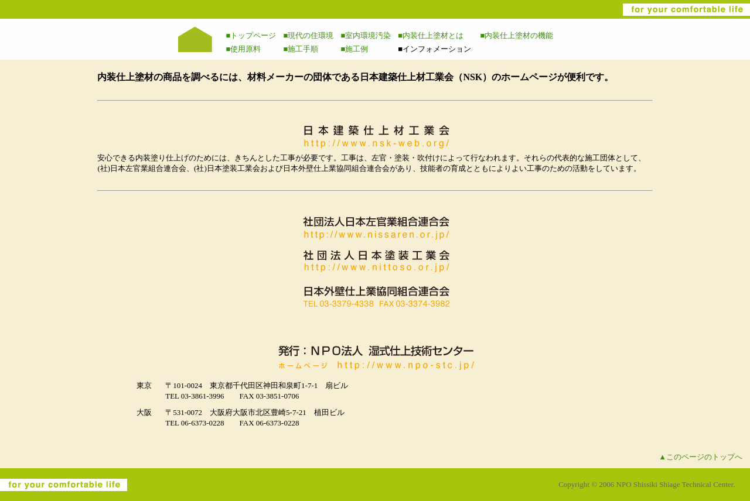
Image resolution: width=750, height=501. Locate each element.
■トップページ (251, 35)
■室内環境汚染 (365, 35)
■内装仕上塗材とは (430, 35)
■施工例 (354, 48)
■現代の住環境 (308, 35)
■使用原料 (243, 48)
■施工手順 (300, 48)
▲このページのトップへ (700, 456)
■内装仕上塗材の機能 (517, 35)
